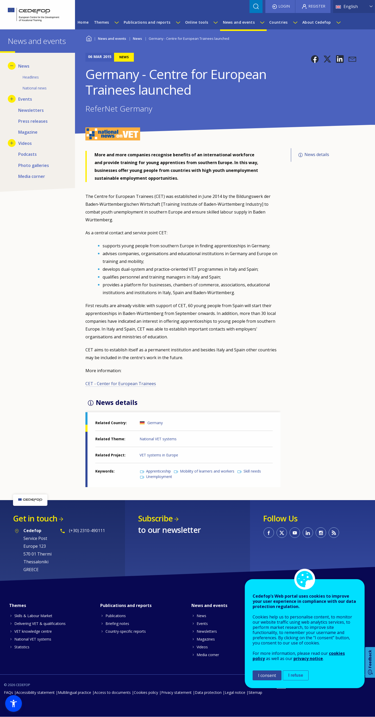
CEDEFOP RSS (334, 532)
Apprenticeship (158, 471)
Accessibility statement (35, 692)
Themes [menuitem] (101, 22)
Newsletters (207, 631)
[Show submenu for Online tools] (215, 22)
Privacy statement (176, 692)
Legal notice (235, 692)
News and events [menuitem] (239, 22)
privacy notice (308, 658)
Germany (155, 422)
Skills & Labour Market (33, 615)
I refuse (295, 675)
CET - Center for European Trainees (120, 383)
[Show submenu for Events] (12, 99)
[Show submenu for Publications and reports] (178, 22)
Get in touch (35, 518)
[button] (315, 59)
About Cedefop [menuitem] (316, 22)
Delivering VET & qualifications (40, 623)
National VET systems (158, 438)
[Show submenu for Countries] (295, 22)
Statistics (21, 646)
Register (316, 6)
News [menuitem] (23, 66)
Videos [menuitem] (25, 143)
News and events (112, 38)
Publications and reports (126, 605)
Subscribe (155, 518)
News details (316, 154)
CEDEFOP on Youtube (295, 532)
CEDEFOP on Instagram (321, 532)
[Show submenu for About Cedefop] (338, 22)
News (137, 38)
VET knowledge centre (33, 631)
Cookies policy (146, 692)
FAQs (8, 692)
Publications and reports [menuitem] (147, 22)
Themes (17, 605)
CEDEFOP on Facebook (269, 532)
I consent (267, 675)
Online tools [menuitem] (196, 22)
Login (284, 6)
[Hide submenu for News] (12, 66)
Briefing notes (117, 623)
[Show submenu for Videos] (12, 143)
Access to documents (112, 692)
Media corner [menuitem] (31, 176)
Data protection (208, 692)
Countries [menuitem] (278, 22)
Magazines (206, 639)
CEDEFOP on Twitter (282, 532)
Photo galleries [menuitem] (33, 165)
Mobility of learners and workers (207, 471)
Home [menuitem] (83, 22)
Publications (115, 615)
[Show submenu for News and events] (262, 22)
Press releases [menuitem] (33, 121)
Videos (202, 646)
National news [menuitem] (34, 88)
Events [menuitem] (25, 99)
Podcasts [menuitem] (27, 154)
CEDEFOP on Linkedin (308, 532)
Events (202, 623)
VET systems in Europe (159, 455)
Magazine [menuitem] (28, 132)
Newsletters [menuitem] (31, 110)
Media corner (208, 654)
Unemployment (159, 476)
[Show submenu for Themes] (116, 22)
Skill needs (252, 471)
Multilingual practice (74, 692)
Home (88, 38)
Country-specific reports (125, 631)
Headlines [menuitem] (30, 77)
